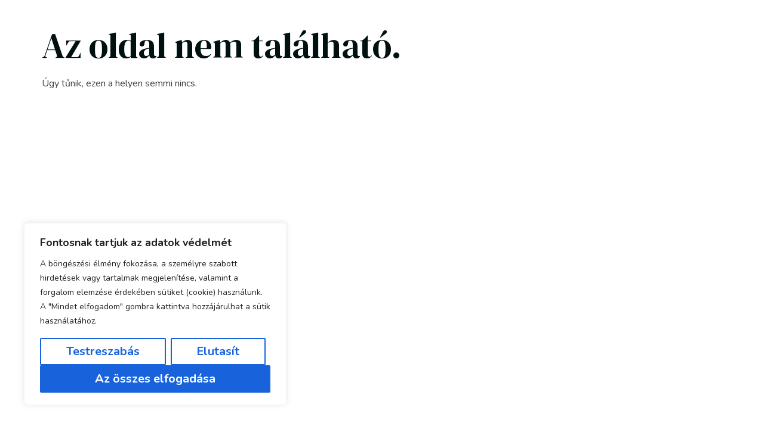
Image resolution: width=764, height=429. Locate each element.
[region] (155, 314)
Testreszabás (103, 351)
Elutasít (217, 351)
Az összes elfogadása (155, 379)
